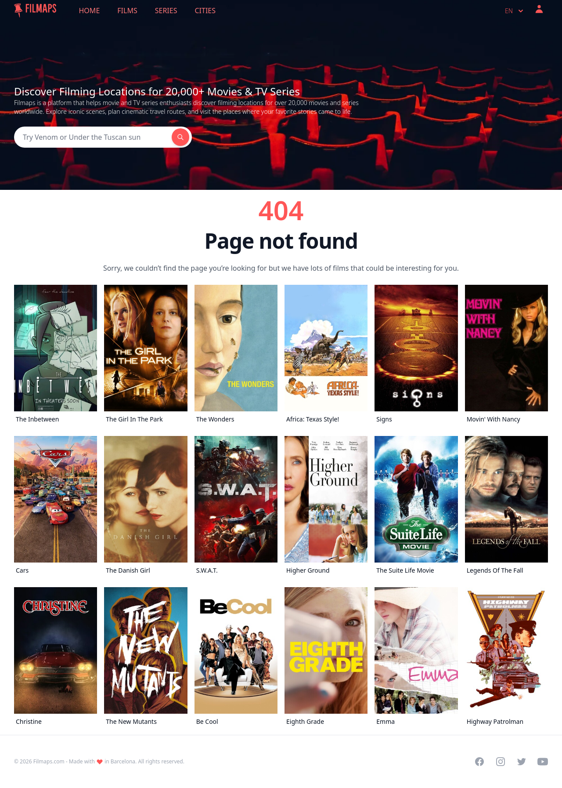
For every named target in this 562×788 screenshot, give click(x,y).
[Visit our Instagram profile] (500, 761)
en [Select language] (515, 11)
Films (127, 10)
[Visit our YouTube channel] (542, 761)
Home (89, 10)
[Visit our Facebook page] (479, 761)
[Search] (93, 137)
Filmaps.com (49, 761)
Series (166, 10)
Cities (205, 10)
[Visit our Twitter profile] (521, 761)
